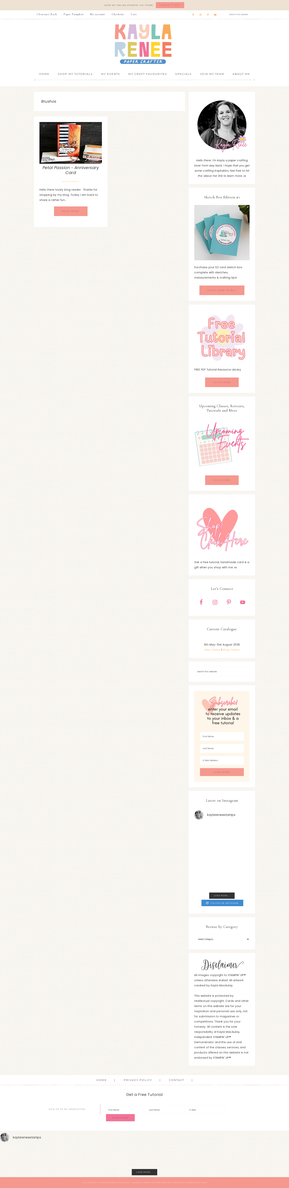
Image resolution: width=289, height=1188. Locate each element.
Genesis (136, 1183)
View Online (212, 650)
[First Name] (222, 736)
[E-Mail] (206, 1110)
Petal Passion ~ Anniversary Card (71, 170)
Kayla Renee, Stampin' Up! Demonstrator (144, 44)
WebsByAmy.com (196, 1183)
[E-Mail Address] (222, 760)
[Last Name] (222, 748)
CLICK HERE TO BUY (222, 290)
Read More (70, 211)
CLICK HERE (222, 382)
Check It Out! (170, 5)
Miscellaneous (70, 181)
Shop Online (231, 650)
